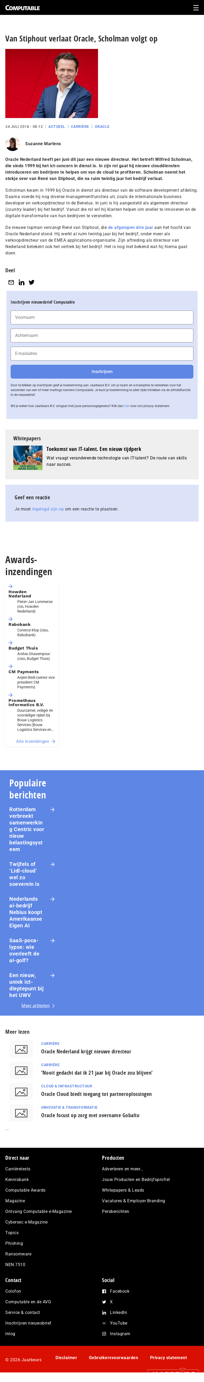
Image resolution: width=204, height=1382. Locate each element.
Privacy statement (168, 1357)
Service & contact (22, 1312)
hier (126, 406)
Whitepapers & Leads (123, 1190)
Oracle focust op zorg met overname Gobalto (90, 1115)
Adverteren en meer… (122, 1168)
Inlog (10, 1333)
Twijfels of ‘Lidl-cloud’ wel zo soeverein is (24, 874)
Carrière (80, 126)
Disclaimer (66, 1357)
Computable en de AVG (28, 1301)
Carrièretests (18, 1168)
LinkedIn (118, 1312)
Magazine (15, 1200)
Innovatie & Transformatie (69, 1107)
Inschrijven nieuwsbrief (28, 1323)
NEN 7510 (15, 1264)
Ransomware (18, 1254)
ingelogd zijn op (48, 509)
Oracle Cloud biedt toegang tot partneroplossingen (96, 1094)
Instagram (120, 1333)
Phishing (14, 1243)
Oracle (102, 126)
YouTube (119, 1323)
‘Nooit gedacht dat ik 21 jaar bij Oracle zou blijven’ (97, 1072)
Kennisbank (17, 1179)
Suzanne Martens (43, 143)
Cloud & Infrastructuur (66, 1086)
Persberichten (115, 1211)
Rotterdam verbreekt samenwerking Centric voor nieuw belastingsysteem (26, 829)
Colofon (13, 1291)
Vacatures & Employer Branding (133, 1200)
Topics (12, 1232)
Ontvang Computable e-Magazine (38, 1211)
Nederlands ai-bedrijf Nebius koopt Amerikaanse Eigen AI (25, 912)
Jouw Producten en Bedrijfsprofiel (136, 1179)
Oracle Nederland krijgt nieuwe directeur (86, 1051)
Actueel (56, 126)
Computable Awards (25, 1190)
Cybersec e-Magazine (26, 1222)
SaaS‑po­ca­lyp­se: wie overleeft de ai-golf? (24, 950)
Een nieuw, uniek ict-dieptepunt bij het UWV (26, 985)
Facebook (119, 1291)
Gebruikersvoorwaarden (113, 1357)
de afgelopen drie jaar (130, 227)
